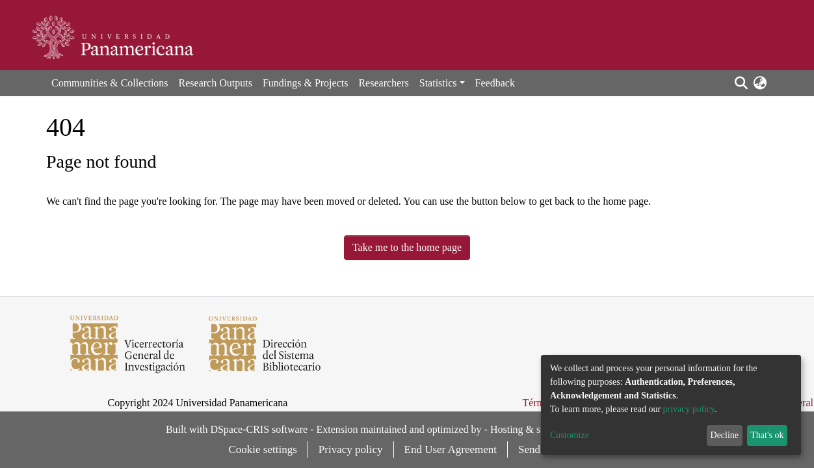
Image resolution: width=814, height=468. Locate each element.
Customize (569, 435)
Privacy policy (351, 449)
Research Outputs (215, 82)
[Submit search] (741, 83)
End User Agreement (450, 449)
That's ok (766, 435)
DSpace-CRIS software (259, 429)
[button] (760, 83)
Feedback (495, 82)
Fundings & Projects (305, 82)
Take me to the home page (407, 247)
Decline (725, 435)
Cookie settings (263, 449)
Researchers (383, 82)
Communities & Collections (109, 82)
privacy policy (689, 409)
